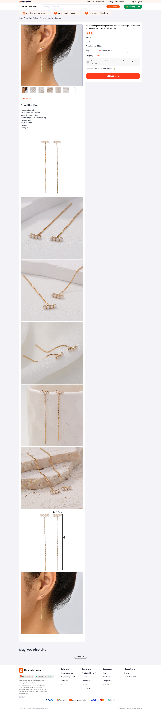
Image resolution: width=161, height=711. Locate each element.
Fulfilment (64, 681)
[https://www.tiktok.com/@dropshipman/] (20, 697)
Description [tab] (27, 99)
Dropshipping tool (67, 673)
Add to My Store (113, 76)
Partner (84, 684)
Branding (64, 684)
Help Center (107, 677)
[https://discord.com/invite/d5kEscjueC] (23, 697)
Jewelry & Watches (32, 18)
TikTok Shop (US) (130, 677)
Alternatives (107, 684)
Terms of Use (122, 709)
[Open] (125, 50)
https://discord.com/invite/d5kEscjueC (23, 697)
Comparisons (107, 681)
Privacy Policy (131, 709)
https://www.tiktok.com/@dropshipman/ (20, 697)
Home (21, 18)
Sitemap (139, 709)
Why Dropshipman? (89, 673)
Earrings (58, 18)
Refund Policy (86, 688)
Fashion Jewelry (47, 18)
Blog (104, 673)
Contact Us (86, 681)
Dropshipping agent (68, 677)
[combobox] (109, 50)
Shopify (126, 673)
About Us (85, 677)
